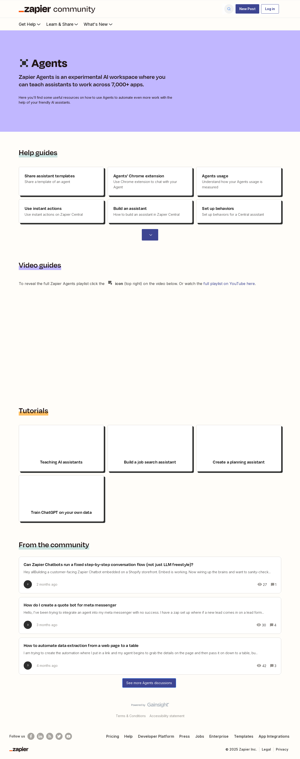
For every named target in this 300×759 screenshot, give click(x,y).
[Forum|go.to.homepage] (58, 9)
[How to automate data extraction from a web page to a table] (150, 656)
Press (184, 736)
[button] (247, 9)
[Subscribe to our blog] (49, 736)
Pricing (112, 736)
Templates (243, 736)
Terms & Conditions (131, 716)
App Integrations (274, 736)
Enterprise (219, 736)
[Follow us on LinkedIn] (40, 736)
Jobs (199, 736)
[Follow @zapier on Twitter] (59, 736)
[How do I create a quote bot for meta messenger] (150, 615)
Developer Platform (156, 736)
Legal (266, 749)
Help (128, 736)
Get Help (30, 24)
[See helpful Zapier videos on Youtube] (68, 736)
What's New (98, 24)
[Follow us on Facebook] (30, 736)
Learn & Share (62, 24)
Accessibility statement (167, 716)
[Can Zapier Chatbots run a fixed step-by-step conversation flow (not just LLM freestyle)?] (150, 575)
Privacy (282, 749)
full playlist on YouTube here (229, 283)
